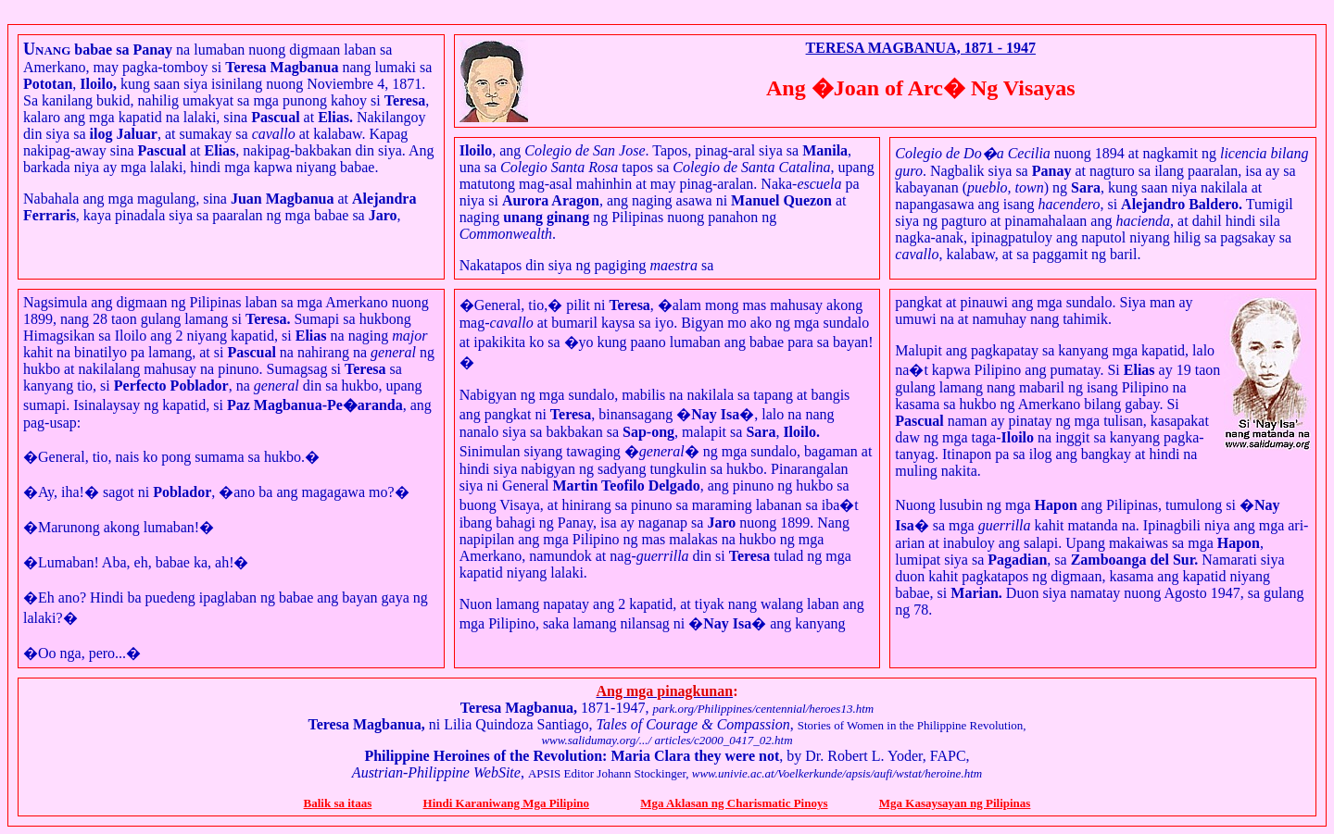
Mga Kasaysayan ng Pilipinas (955, 803)
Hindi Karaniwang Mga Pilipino (506, 803)
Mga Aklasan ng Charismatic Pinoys (733, 803)
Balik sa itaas (338, 803)
